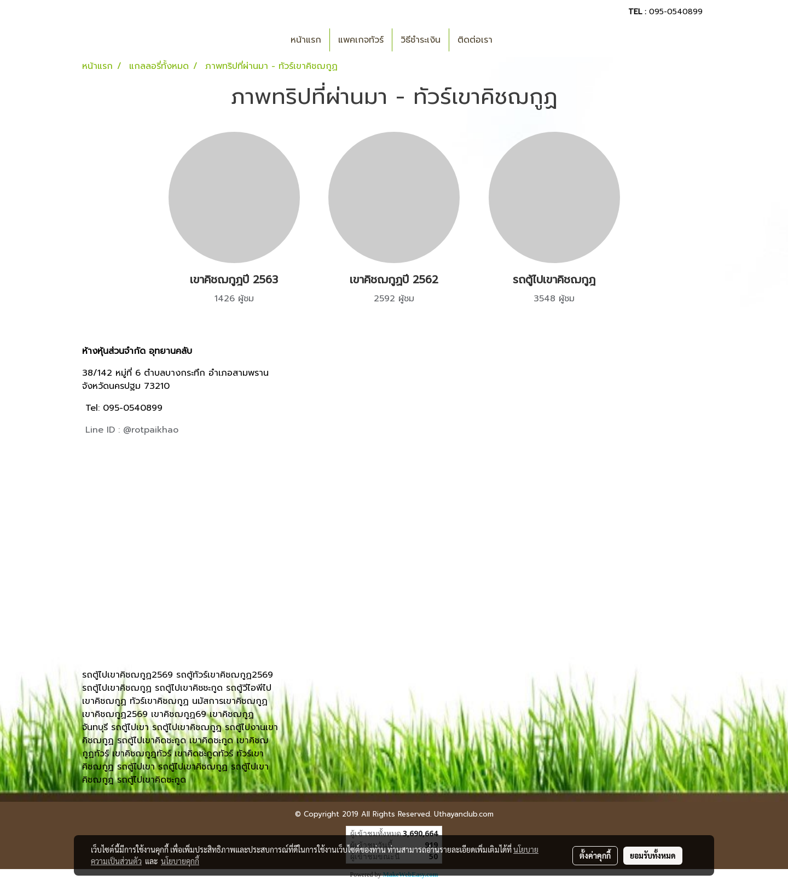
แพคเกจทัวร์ (361, 39)
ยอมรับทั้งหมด (653, 855)
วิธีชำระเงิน (421, 39)
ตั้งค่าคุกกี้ (595, 855)
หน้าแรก (306, 39)
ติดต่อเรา (475, 39)
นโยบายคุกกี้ (180, 861)
